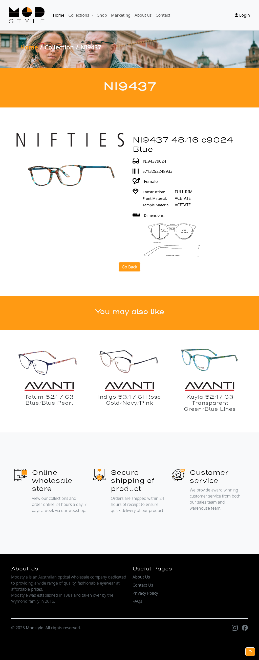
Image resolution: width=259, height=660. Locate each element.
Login (242, 15)
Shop (102, 15)
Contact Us (143, 585)
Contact (163, 15)
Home (58, 15)
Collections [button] (79, 15)
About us (143, 15)
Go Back (129, 267)
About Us (141, 577)
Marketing (121, 15)
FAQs (137, 601)
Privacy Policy (145, 593)
